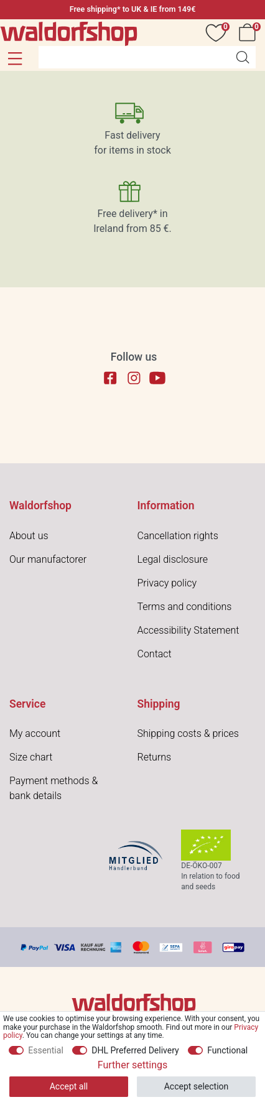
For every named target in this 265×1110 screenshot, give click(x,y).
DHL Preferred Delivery (135, 1050)
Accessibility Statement (188, 630)
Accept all (69, 1086)
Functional (227, 1050)
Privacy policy (167, 583)
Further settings (132, 1065)
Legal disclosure (172, 559)
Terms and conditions (184, 607)
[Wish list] (218, 32)
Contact (154, 654)
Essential (45, 1050)
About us (29, 536)
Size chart (30, 757)
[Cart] (249, 32)
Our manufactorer (47, 559)
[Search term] (134, 57)
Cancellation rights (177, 536)
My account (34, 733)
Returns (154, 757)
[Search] (243, 57)
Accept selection (196, 1086)
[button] (14, 58)
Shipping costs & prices (188, 733)
